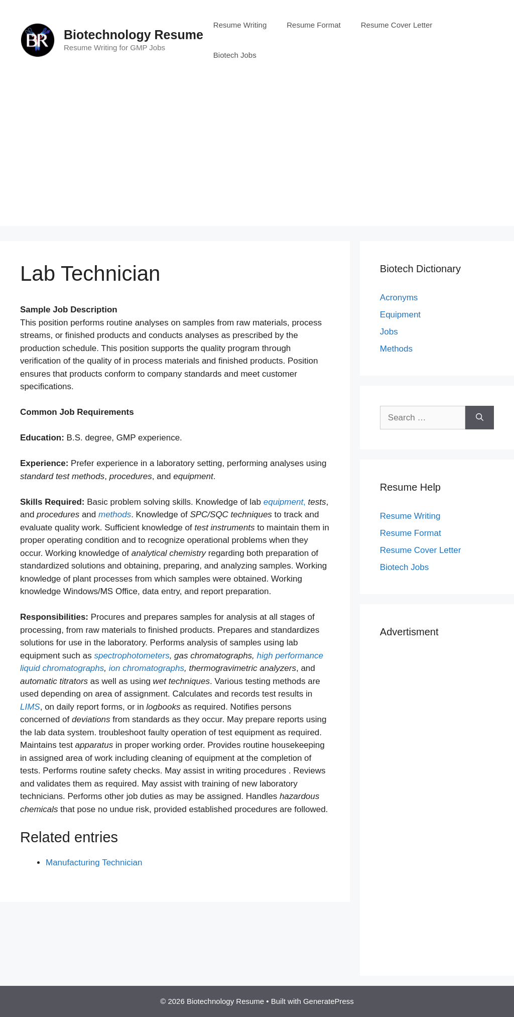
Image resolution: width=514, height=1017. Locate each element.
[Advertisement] (257, 155)
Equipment (400, 314)
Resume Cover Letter (397, 25)
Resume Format (314, 25)
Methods (396, 349)
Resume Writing (240, 25)
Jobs (389, 331)
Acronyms (399, 297)
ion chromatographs (146, 668)
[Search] (479, 418)
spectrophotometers (131, 655)
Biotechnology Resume (133, 35)
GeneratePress (328, 1001)
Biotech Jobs (234, 55)
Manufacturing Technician (94, 862)
